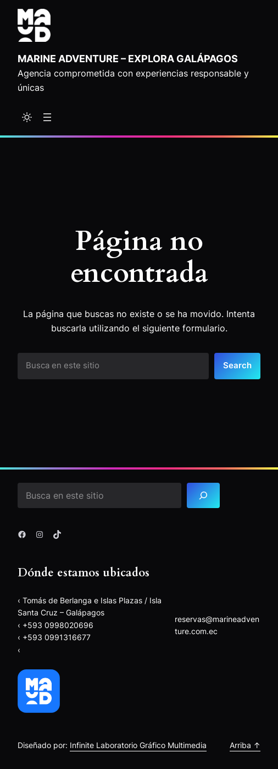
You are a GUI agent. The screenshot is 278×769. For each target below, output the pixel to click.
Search (237, 365)
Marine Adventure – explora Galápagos (128, 58)
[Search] (203, 496)
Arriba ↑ (245, 745)
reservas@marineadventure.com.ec (217, 625)
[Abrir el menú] (47, 117)
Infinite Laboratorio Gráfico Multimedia (138, 745)
